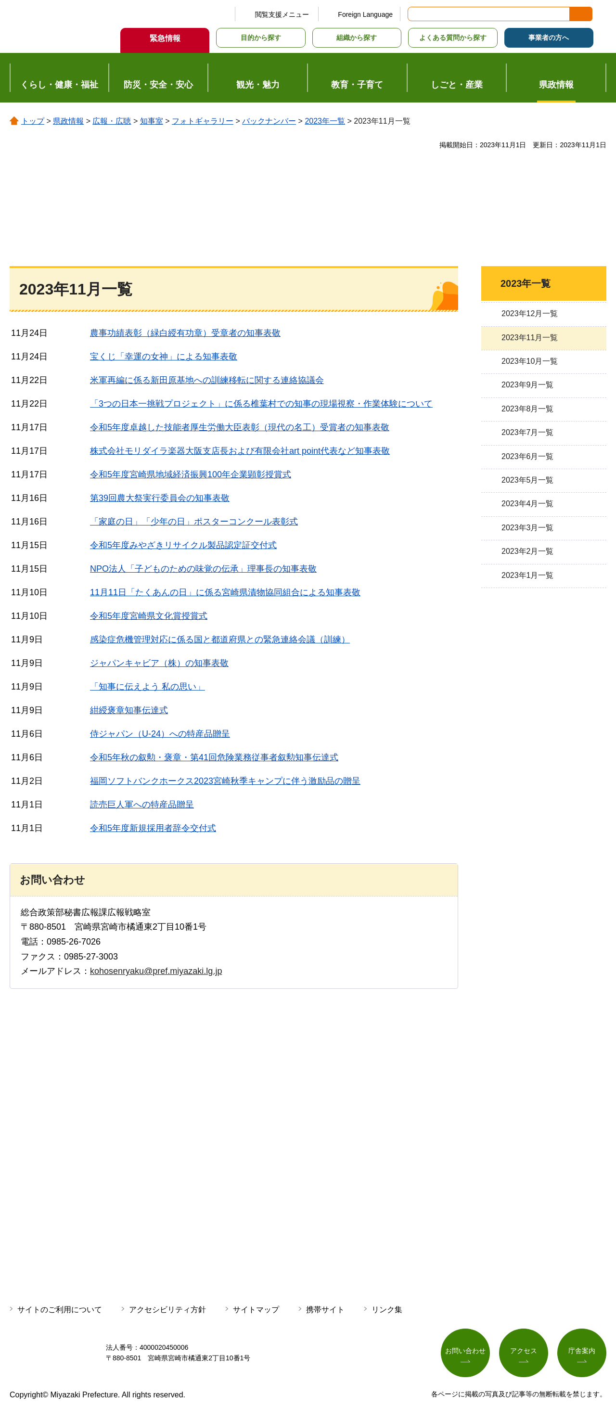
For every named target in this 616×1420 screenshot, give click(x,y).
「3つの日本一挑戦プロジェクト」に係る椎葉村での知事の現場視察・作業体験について (261, 404)
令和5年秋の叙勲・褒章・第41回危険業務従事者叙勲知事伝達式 (214, 757)
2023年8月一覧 (527, 409)
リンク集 (387, 1309)
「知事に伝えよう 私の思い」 (147, 686)
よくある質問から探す (453, 37)
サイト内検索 (416, 14)
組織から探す (356, 37)
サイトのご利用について (59, 1309)
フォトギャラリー (202, 121)
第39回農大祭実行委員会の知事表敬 (160, 498)
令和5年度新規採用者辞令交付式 (153, 828)
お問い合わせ (465, 1351)
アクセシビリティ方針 (167, 1309)
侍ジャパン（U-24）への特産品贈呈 (160, 734)
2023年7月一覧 (527, 432)
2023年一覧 (325, 121)
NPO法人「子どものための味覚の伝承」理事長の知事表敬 (203, 569)
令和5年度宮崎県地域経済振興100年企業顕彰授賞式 (190, 474)
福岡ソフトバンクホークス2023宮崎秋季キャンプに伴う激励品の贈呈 (225, 781)
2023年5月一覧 (527, 480)
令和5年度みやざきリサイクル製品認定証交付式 (183, 545)
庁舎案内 (581, 1351)
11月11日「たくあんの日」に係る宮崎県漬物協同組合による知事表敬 (225, 592)
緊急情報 (165, 38)
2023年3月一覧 (527, 528)
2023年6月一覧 (527, 456)
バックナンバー (269, 121)
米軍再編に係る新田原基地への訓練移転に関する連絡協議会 (207, 380)
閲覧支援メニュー (282, 14)
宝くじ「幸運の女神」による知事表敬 (163, 356)
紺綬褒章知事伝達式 (129, 710)
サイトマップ (256, 1309)
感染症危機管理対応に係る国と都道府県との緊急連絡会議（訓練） (220, 639)
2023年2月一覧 (527, 551)
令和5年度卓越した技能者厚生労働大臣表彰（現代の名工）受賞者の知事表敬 (239, 427)
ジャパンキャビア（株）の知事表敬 (159, 663)
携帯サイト (325, 1309)
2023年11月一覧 (529, 337)
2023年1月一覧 (527, 575)
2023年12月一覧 (529, 313)
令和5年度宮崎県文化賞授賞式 (148, 616)
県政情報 (68, 121)
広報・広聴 (111, 121)
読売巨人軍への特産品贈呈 (142, 804)
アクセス (523, 1351)
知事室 (151, 121)
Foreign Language (365, 14)
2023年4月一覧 (527, 503)
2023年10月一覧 (529, 361)
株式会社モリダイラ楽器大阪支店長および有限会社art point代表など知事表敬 (240, 451)
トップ (32, 121)
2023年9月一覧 (527, 385)
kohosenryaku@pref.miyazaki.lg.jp (156, 971)
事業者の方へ (548, 37)
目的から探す (261, 37)
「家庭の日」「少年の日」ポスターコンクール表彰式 (194, 521)
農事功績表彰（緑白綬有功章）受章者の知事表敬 (185, 333)
